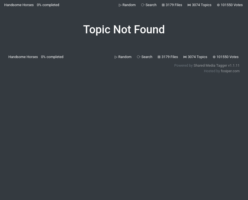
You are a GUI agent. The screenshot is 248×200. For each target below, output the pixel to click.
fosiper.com (230, 71)
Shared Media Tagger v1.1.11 (217, 65)
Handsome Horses (19, 5)
